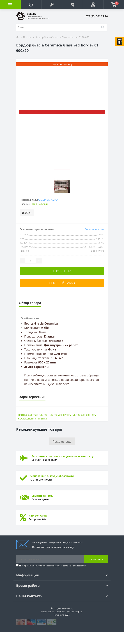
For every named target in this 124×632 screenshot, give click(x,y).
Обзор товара (30, 303)
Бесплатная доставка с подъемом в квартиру (62, 456)
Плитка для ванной (83, 414)
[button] (51, 4)
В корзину (62, 271)
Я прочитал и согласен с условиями (54, 565)
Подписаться (96, 558)
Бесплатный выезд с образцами (52, 476)
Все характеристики (94, 229)
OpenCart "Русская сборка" (69, 611)
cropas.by (68, 608)
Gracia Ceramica (48, 199)
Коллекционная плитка (32, 418)
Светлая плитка (37, 414)
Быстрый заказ (62, 283)
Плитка (27, 37)
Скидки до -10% (42, 495)
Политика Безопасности (47, 565)
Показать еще (62, 441)
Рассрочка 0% (38, 515)
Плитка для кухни (59, 414)
